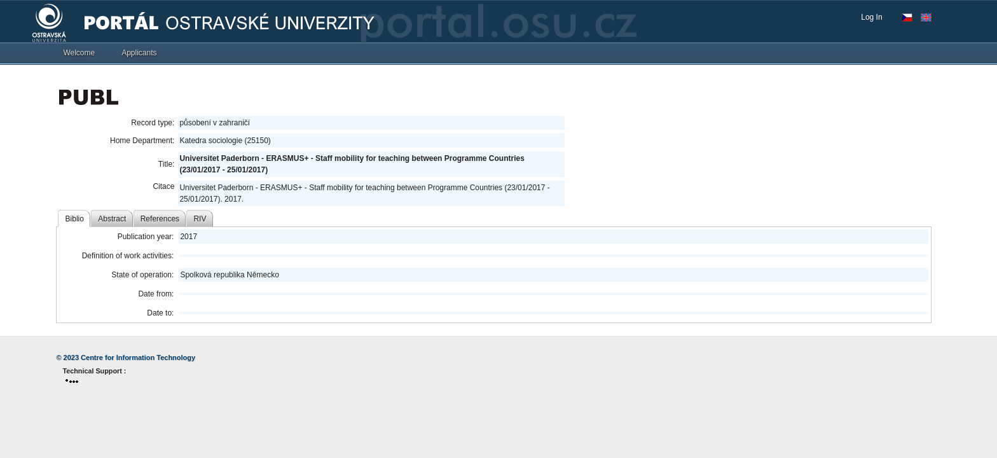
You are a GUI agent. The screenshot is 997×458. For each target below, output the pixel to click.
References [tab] (160, 218)
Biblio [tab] (74, 218)
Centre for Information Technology (138, 357)
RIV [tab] (199, 218)
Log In (871, 17)
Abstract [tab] (112, 218)
